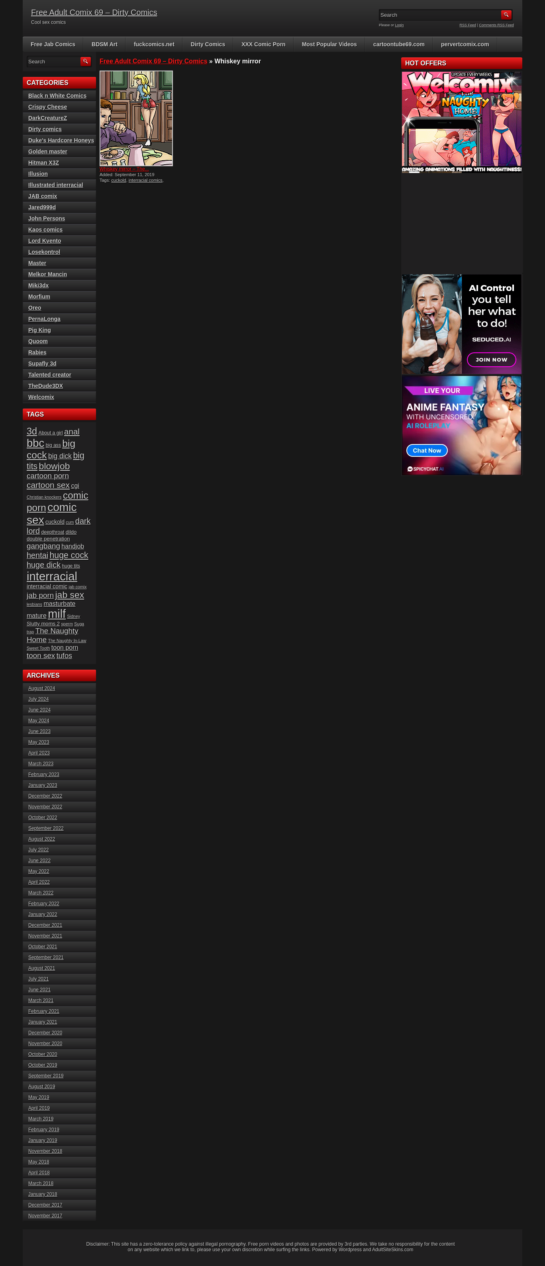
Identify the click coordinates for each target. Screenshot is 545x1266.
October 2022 (42, 817)
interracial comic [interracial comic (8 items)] (47, 586)
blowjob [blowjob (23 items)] (54, 466)
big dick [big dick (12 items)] (60, 456)
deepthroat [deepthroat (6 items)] (53, 532)
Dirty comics (45, 129)
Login (399, 25)
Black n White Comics (57, 95)
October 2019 (42, 1065)
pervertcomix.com (465, 44)
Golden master (47, 151)
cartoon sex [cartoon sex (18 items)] (48, 484)
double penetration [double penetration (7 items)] (48, 539)
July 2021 (38, 979)
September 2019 (46, 1076)
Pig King (39, 330)
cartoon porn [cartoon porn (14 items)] (48, 476)
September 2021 (46, 957)
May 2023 (38, 742)
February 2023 (43, 774)
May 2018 (38, 1162)
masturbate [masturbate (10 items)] (59, 603)
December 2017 (45, 1205)
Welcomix (41, 397)
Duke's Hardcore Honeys (61, 140)
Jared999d (42, 207)
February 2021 (43, 1011)
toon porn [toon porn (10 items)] (64, 647)
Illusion (38, 174)
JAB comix (42, 196)
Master (37, 263)
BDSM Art (105, 44)
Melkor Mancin (47, 274)
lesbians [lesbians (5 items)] (34, 604)
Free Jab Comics (53, 44)
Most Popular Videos (329, 44)
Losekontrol (44, 252)
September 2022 (46, 828)
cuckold (118, 180)
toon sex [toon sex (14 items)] (41, 655)
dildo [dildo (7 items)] (71, 532)
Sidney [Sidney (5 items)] (73, 616)
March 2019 (40, 1119)
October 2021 (42, 947)
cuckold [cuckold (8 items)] (55, 522)
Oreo (34, 308)
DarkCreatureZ (47, 118)
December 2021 (45, 925)
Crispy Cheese (47, 107)
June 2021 (39, 990)
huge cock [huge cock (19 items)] (69, 555)
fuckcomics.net (154, 44)
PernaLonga (44, 319)
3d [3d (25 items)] (32, 431)
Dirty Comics (208, 44)
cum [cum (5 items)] (70, 522)
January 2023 (42, 785)
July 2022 (38, 850)
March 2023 (40, 764)
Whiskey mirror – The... (124, 169)
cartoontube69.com (399, 44)
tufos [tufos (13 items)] (65, 655)
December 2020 (45, 1033)
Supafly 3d (42, 363)
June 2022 (39, 860)
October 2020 (42, 1054)
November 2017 (45, 1216)
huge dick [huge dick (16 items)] (44, 564)
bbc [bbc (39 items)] (35, 443)
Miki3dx (38, 285)
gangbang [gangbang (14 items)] (43, 546)
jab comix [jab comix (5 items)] (78, 586)
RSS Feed (468, 25)
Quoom (38, 341)
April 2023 (39, 753)
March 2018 (40, 1183)
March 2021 (40, 1000)
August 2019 (41, 1086)
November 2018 (45, 1151)
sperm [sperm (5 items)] (67, 623)
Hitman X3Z (43, 162)
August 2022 (41, 839)
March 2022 (40, 893)
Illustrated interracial (55, 185)
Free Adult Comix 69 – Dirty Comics (94, 12)
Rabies (37, 352)
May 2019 (38, 1097)
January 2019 (42, 1140)
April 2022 (39, 882)
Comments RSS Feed (496, 25)
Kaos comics (45, 229)
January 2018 (42, 1194)
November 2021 (45, 936)
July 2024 (38, 699)
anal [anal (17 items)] (72, 431)
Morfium (39, 296)
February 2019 (43, 1129)
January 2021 (42, 1022)
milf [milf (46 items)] (57, 613)
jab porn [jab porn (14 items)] (40, 595)
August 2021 (41, 968)
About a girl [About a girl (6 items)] (51, 433)
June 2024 (39, 710)
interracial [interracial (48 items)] (52, 576)
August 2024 (41, 688)
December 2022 (45, 796)
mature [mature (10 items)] (37, 615)
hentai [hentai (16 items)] (37, 555)
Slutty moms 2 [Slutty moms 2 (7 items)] (43, 624)
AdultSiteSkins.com (392, 1249)
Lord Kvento (44, 241)
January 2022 (42, 914)
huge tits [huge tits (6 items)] (71, 566)
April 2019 (39, 1108)
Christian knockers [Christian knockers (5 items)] (44, 497)
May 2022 (38, 871)
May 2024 (38, 720)
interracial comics (146, 180)
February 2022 (43, 903)
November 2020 (45, 1043)
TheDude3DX (45, 386)
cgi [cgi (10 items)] (75, 485)
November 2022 (45, 807)
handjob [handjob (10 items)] (72, 546)
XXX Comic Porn (263, 44)
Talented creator (49, 375)
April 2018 (39, 1173)
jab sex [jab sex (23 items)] (69, 595)
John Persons (46, 218)
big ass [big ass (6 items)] (53, 445)
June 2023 (39, 731)
